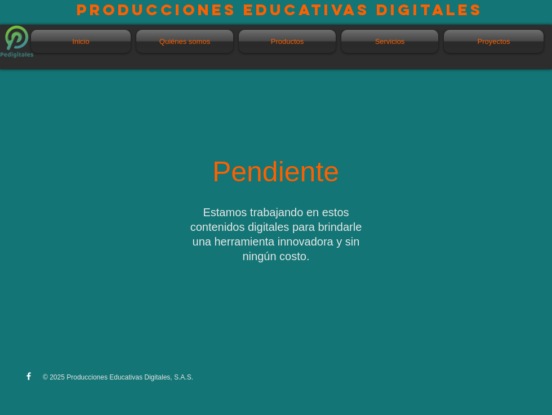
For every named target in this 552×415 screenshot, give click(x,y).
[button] (287, 41)
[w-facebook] (29, 376)
